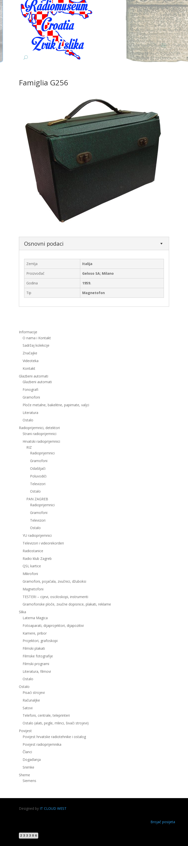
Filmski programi (36, 663)
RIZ (29, 447)
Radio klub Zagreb (37, 558)
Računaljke (31, 700)
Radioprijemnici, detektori (39, 427)
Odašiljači (37, 468)
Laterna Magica (35, 617)
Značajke (30, 353)
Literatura (30, 412)
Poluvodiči (38, 476)
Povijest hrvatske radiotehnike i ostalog (54, 736)
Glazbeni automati (33, 376)
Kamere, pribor (35, 633)
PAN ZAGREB (37, 499)
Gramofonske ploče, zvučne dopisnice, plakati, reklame (67, 604)
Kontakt (29, 368)
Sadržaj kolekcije (36, 345)
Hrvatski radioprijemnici (41, 441)
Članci (27, 751)
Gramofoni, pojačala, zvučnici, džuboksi (54, 581)
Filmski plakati (34, 648)
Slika (22, 611)
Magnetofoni (33, 589)
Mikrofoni (30, 573)
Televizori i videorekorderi (43, 543)
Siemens (29, 780)
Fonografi (30, 389)
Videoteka (30, 360)
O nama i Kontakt (37, 338)
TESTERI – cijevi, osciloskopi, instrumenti (55, 596)
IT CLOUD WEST (53, 808)
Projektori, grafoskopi (40, 640)
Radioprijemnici (42, 453)
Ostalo (28, 420)
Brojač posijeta (162, 821)
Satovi (28, 708)
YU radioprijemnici (37, 535)
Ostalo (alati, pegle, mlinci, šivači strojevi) (56, 723)
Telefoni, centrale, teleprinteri (46, 715)
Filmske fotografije (38, 656)
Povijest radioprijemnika (42, 744)
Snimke (28, 767)
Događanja (32, 759)
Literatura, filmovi (37, 671)
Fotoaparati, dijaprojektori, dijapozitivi (53, 625)
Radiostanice (33, 550)
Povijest (25, 730)
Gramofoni (31, 397)
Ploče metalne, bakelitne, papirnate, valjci (56, 405)
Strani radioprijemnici (39, 433)
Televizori (37, 483)
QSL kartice (32, 566)
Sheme (24, 775)
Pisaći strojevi (34, 692)
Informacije (28, 332)
